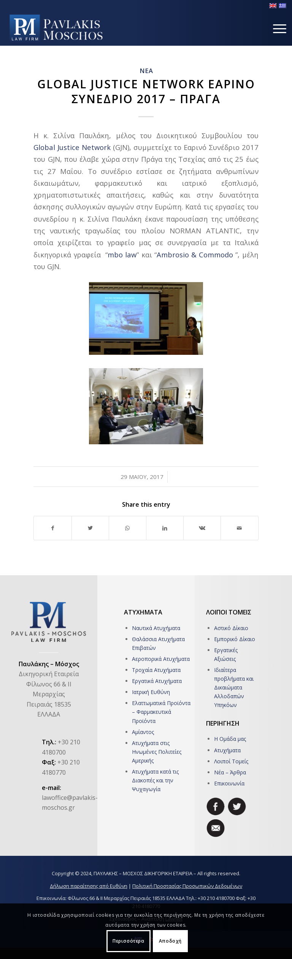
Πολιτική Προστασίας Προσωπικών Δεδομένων (187, 885)
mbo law (122, 254)
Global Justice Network (72, 147)
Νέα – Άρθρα (230, 772)
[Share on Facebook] (52, 528)
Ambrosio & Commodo (195, 254)
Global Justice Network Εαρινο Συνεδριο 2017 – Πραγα (146, 91)
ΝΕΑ (146, 70)
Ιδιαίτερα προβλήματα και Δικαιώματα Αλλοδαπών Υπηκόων (234, 687)
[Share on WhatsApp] (127, 528)
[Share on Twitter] (90, 528)
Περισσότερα (128, 941)
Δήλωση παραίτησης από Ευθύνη (88, 885)
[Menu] (275, 28)
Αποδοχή (170, 941)
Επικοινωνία (229, 783)
